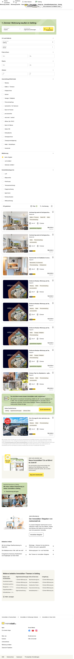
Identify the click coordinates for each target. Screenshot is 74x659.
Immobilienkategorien (28, 170)
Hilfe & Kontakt (32, 638)
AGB (3, 657)
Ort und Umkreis (28, 38)
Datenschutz (10, 657)
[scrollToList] (48, 29)
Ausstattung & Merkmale (28, 79)
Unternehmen (5, 641)
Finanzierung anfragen (11, 491)
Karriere (4, 638)
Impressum (19, 657)
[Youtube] (33, 630)
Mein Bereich (27, 2)
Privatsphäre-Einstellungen (32, 657)
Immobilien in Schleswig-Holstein (27, 617)
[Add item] (52, 212)
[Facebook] (29, 630)
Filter (33, 206)
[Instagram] (36, 630)
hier (25, 404)
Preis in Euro (28, 52)
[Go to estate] (28, 220)
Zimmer (28, 70)
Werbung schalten (7, 644)
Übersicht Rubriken (7, 647)
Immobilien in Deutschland (9, 617)
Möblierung (28, 153)
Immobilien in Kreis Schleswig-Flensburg (51, 617)
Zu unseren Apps (6, 630)
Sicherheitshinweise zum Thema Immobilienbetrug (16, 442)
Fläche (28, 61)
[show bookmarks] (51, 206)
